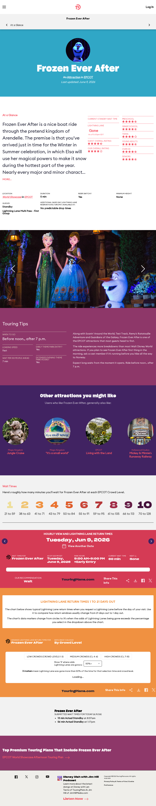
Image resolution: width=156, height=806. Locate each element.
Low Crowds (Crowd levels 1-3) (45, 656)
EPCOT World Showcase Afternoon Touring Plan (36, 757)
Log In (150, 7)
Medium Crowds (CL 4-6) (84, 656)
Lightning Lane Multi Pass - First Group (20, 212)
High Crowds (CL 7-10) (116, 656)
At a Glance (16, 25)
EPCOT (88, 77)
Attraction (73, 77)
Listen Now (76, 799)
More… (7, 179)
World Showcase (11, 196)
